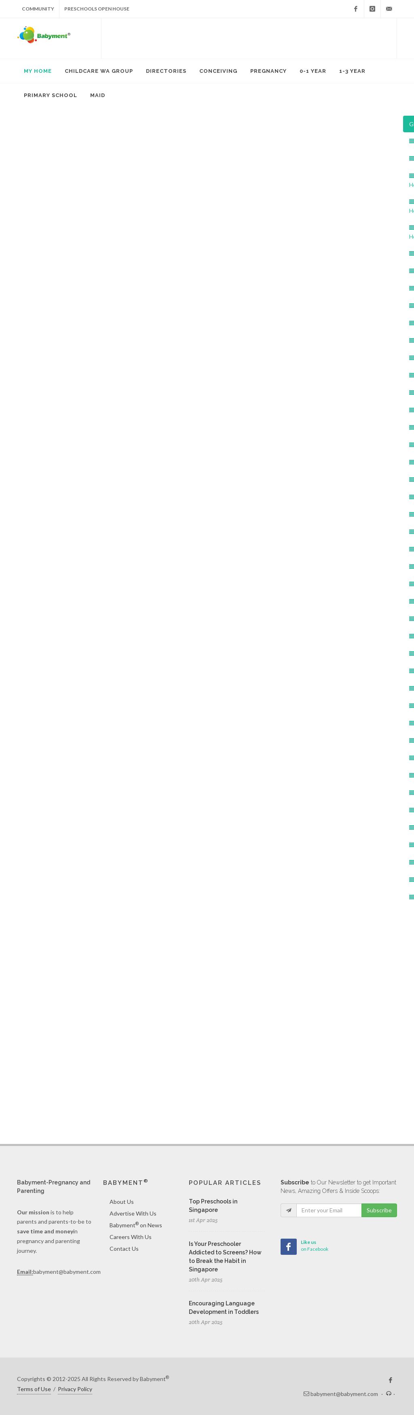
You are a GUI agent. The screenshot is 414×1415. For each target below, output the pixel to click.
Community (38, 9)
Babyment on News (136, 1225)
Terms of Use (34, 1388)
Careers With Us (131, 1236)
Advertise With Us (133, 1213)
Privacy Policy (75, 1388)
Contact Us (124, 1248)
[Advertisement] (249, 38)
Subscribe (379, 1210)
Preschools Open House (96, 9)
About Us (122, 1201)
